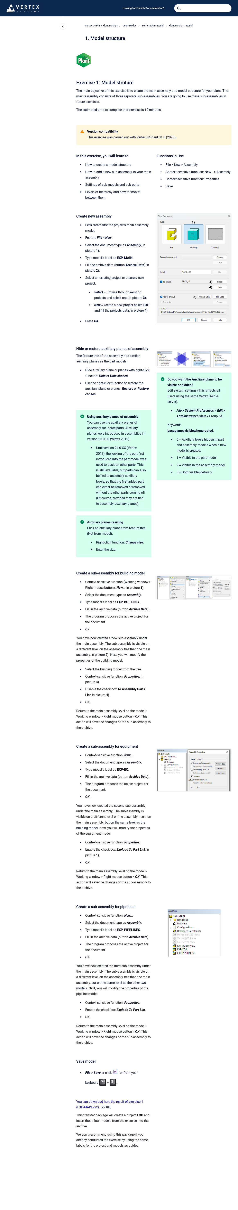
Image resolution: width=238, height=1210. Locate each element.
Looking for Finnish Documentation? (143, 8)
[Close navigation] (63, 26)
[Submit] (179, 8)
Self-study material (153, 25)
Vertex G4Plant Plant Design (101, 25)
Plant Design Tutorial (181, 25)
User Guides (129, 25)
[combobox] (202, 8)
